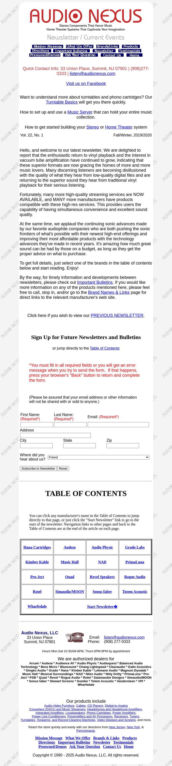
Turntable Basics (61, 102)
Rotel (37, 592)
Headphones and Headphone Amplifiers (114, 709)
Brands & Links (106, 738)
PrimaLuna (134, 562)
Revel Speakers (102, 577)
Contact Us (112, 747)
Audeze (70, 547)
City (23, 440)
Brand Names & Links (109, 292)
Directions (46, 742)
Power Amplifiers (124, 713)
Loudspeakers (75, 713)
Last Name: (64, 417)
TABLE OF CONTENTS (85, 493)
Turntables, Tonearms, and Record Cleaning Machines (58, 720)
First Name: (30, 417)
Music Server (79, 112)
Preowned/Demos (52, 747)
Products (129, 738)
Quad (69, 577)
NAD (102, 562)
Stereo (92, 127)
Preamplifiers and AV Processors (89, 716)
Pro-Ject (37, 577)
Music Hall (70, 562)
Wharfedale (37, 606)
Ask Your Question (84, 747)
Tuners (134, 716)
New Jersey (117, 727)
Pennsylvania (85, 730)
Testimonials (123, 742)
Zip (109, 440)
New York (133, 727)
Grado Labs (135, 547)
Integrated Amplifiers (49, 713)
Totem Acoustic (134, 592)
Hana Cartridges (37, 547)
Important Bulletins (95, 282)
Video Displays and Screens (116, 720)
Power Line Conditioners (49, 716)
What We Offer (77, 738)
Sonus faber (102, 592)
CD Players (95, 705)
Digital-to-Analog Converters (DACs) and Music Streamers (78, 707)
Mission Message (48, 738)
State (67, 440)
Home (129, 747)
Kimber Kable (37, 562)
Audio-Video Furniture (59, 705)
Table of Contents (105, 348)
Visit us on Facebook (86, 83)
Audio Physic (102, 547)
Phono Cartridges (99, 713)
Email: (103, 417)
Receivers (121, 716)
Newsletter (102, 742)
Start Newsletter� (102, 607)
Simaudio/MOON (69, 592)
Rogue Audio (134, 577)
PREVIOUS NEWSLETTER (117, 315)
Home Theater (118, 127)
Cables (81, 705)
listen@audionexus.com (92, 73)
